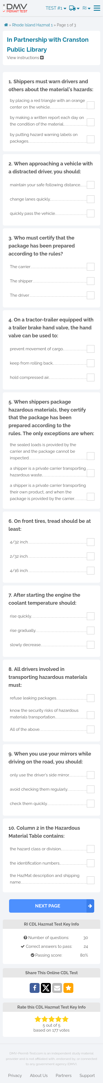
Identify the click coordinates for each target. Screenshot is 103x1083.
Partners (64, 1075)
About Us (39, 1075)
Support (87, 1075)
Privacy (15, 1075)
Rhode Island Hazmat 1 (32, 25)
